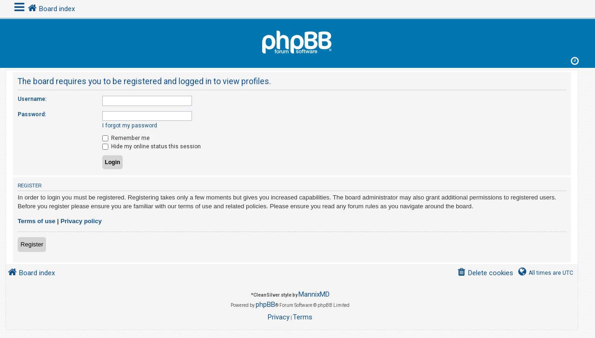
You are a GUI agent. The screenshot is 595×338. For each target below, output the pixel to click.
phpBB (265, 304)
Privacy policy (81, 221)
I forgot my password (129, 125)
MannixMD (314, 294)
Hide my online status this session (151, 146)
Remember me (126, 138)
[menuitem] (485, 273)
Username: (32, 99)
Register (31, 244)
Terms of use (36, 221)
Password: (32, 114)
